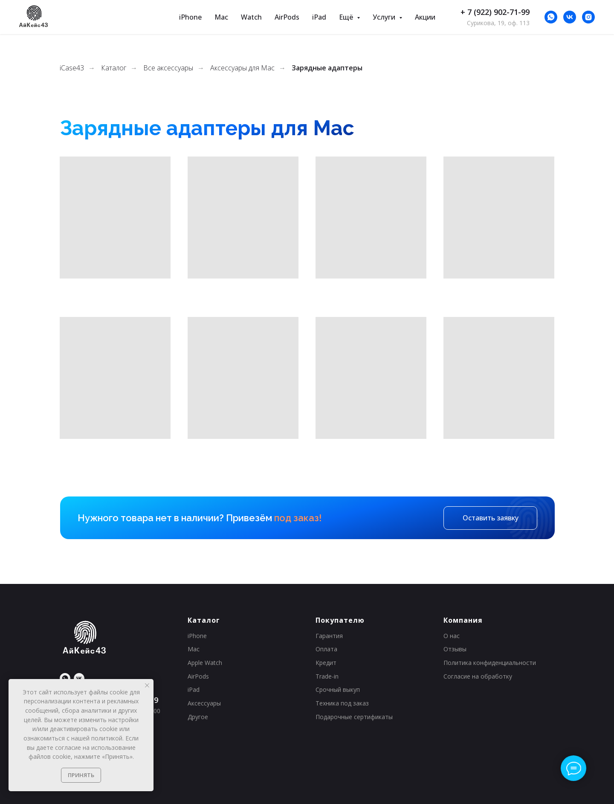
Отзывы (454, 649)
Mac (221, 17)
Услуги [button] (385, 17)
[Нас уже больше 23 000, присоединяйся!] (569, 17)
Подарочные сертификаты (354, 717)
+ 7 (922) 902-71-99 (495, 12)
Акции (425, 17)
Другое (198, 717)
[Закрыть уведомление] (147, 685)
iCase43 (72, 68)
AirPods (287, 17)
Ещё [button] (347, 17)
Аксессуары (204, 703)
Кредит (326, 663)
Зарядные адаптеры (327, 68)
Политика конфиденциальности (489, 663)
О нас (451, 636)
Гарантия (329, 636)
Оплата (326, 649)
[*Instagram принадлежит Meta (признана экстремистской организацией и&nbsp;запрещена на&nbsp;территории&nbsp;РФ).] (588, 17)
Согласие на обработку (477, 676)
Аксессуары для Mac (242, 68)
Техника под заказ (342, 703)
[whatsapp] (550, 17)
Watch (251, 17)
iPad (319, 17)
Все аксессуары (168, 68)
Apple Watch (205, 663)
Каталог (113, 68)
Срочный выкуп (338, 689)
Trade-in (327, 676)
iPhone (190, 17)
